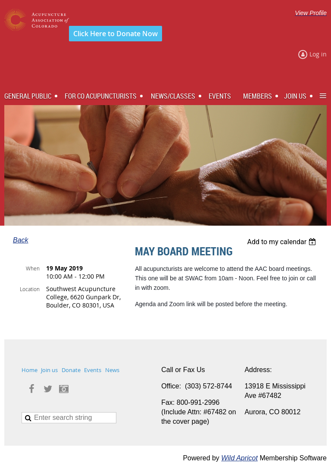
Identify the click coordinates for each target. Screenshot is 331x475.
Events (92, 370)
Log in (318, 54)
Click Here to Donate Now (115, 33)
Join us (49, 370)
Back (20, 240)
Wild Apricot (239, 458)
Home (29, 370)
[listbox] (282, 241)
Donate (71, 370)
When (33, 268)
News (112, 370)
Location (30, 289)
